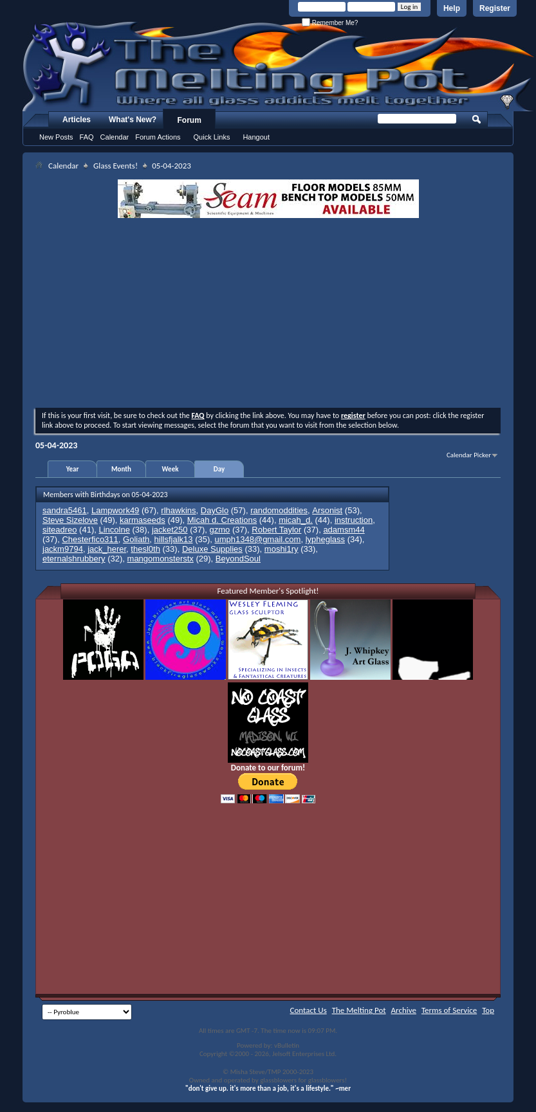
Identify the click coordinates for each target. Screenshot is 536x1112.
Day (219, 469)
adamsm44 (343, 529)
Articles (76, 119)
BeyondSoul (238, 558)
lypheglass (325, 539)
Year (72, 469)
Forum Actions (157, 137)
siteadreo (59, 529)
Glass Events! (115, 165)
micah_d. (296, 520)
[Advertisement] (268, 314)
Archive (403, 1010)
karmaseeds (142, 520)
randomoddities (279, 510)
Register (494, 8)
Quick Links (212, 137)
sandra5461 (64, 510)
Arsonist (327, 510)
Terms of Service (449, 1010)
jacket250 (170, 529)
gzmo (220, 529)
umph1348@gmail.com (258, 539)
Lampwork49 (115, 510)
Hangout (256, 137)
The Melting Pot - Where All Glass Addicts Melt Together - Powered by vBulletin (279, 66)
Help (451, 8)
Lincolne (113, 529)
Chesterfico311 (90, 539)
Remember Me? (330, 22)
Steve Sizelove (70, 520)
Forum (189, 120)
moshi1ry (281, 549)
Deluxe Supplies (212, 549)
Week (170, 469)
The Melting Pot (359, 1010)
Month (121, 469)
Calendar (114, 137)
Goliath (136, 539)
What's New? (132, 119)
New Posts (56, 137)
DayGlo (214, 510)
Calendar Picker (469, 455)
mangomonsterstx (160, 558)
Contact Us (308, 1010)
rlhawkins (178, 510)
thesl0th (145, 549)
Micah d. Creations (222, 520)
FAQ (87, 137)
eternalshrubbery (74, 558)
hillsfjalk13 (173, 539)
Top (488, 1010)
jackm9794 (62, 549)
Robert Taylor (276, 529)
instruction (354, 520)
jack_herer (107, 549)
